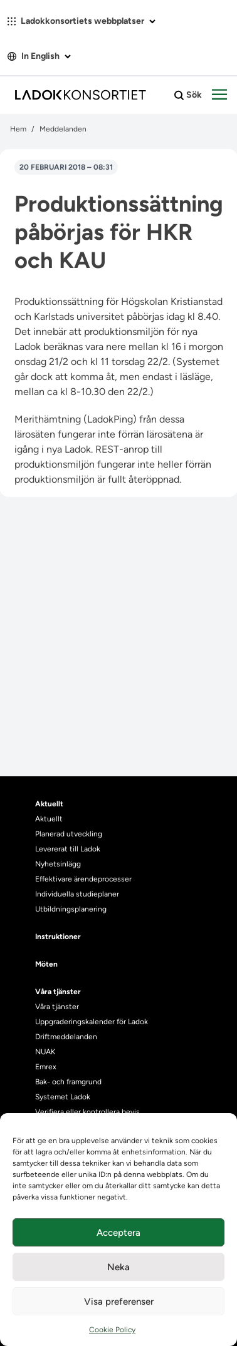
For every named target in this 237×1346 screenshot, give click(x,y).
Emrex (45, 1066)
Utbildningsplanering (71, 909)
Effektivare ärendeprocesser (83, 879)
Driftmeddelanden (66, 1036)
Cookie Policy (112, 1329)
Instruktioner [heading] (58, 936)
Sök (188, 95)
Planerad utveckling (68, 834)
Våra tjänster (57, 1006)
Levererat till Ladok (67, 849)
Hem (18, 129)
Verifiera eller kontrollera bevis (87, 1111)
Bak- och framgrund (68, 1081)
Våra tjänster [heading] (58, 991)
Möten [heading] (46, 964)
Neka (118, 1267)
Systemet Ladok (62, 1096)
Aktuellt (49, 818)
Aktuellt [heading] (49, 803)
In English (39, 56)
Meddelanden (63, 129)
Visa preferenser (119, 1301)
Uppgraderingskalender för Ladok (91, 1021)
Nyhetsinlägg (58, 864)
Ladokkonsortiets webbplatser (81, 21)
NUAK (45, 1051)
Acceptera (118, 1232)
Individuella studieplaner (78, 894)
